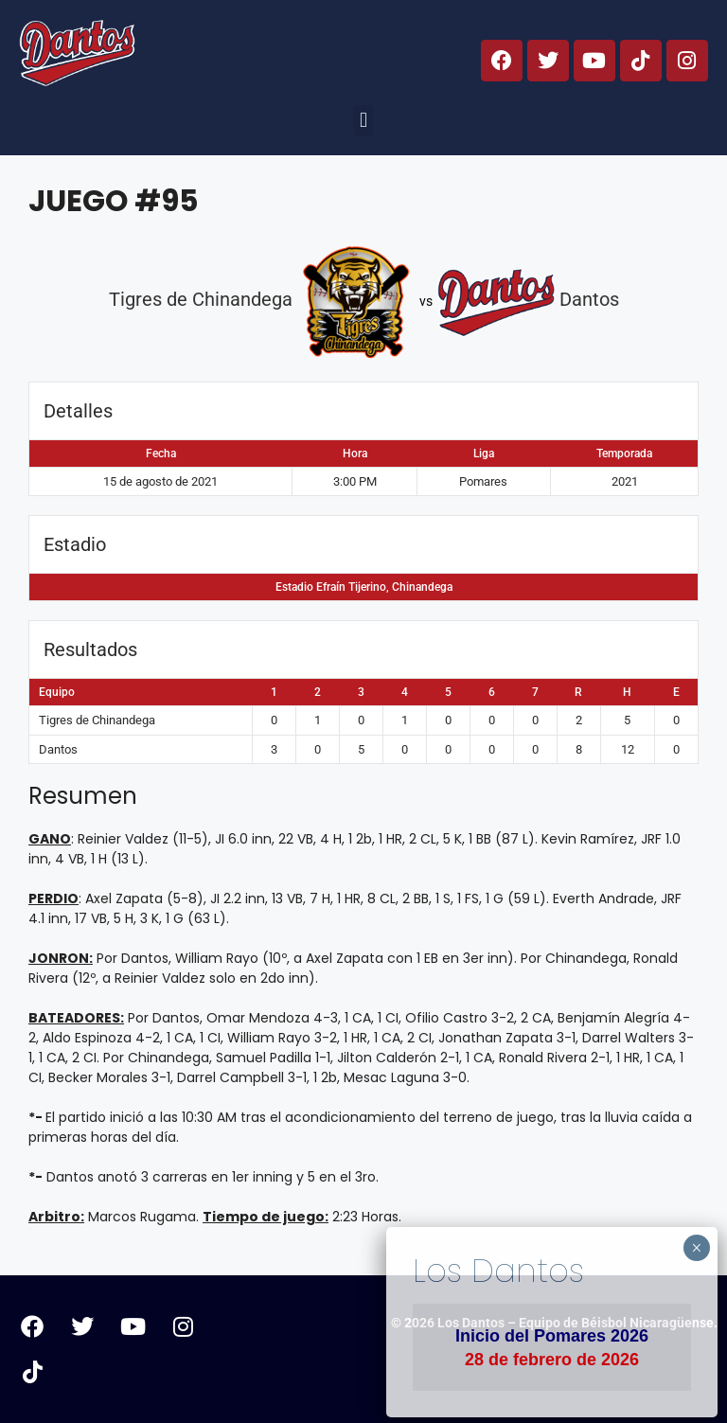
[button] (363, 120)
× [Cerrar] (696, 1247)
